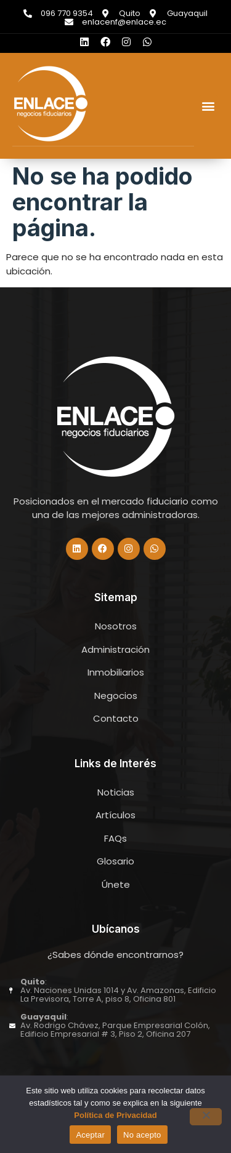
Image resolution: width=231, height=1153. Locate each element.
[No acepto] (206, 1116)
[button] (208, 105)
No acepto (142, 1134)
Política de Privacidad (115, 1115)
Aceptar (90, 1134)
